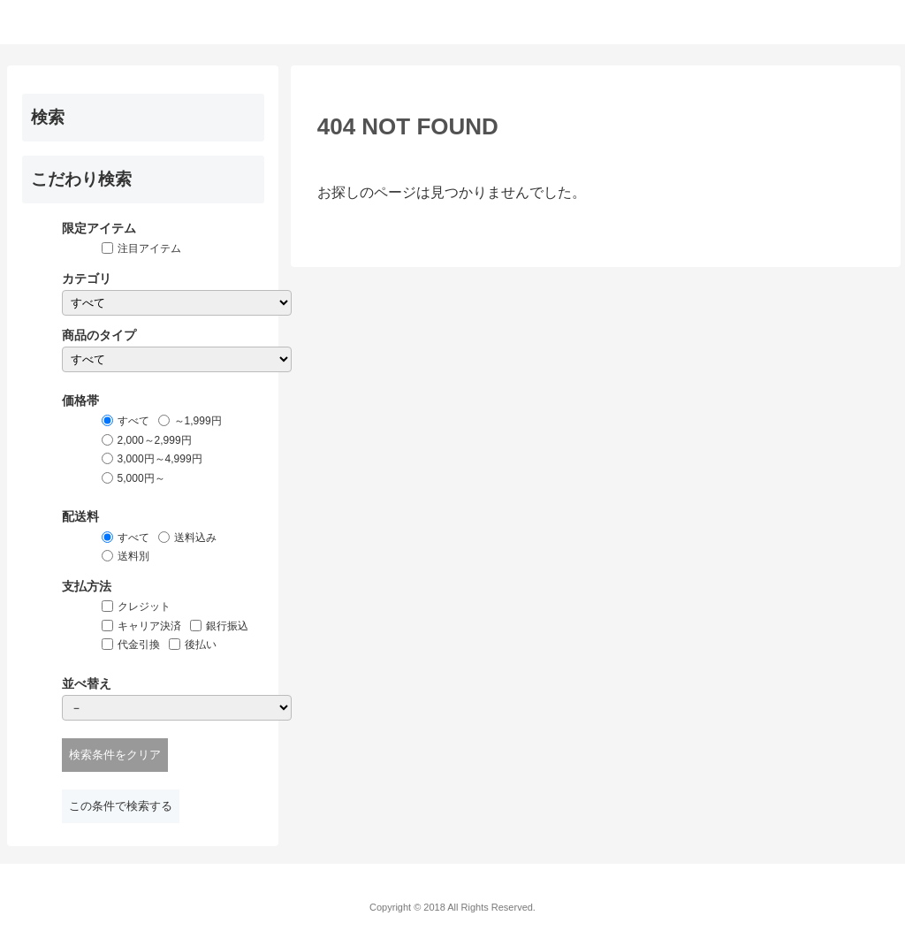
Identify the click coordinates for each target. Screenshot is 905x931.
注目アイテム (149, 248)
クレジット (144, 606)
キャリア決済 (149, 626)
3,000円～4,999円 (160, 459)
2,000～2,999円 (155, 440)
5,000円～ (141, 478)
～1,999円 (198, 421)
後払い (201, 644)
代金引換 (139, 644)
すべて (133, 421)
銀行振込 (227, 626)
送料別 (133, 556)
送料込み (195, 537)
